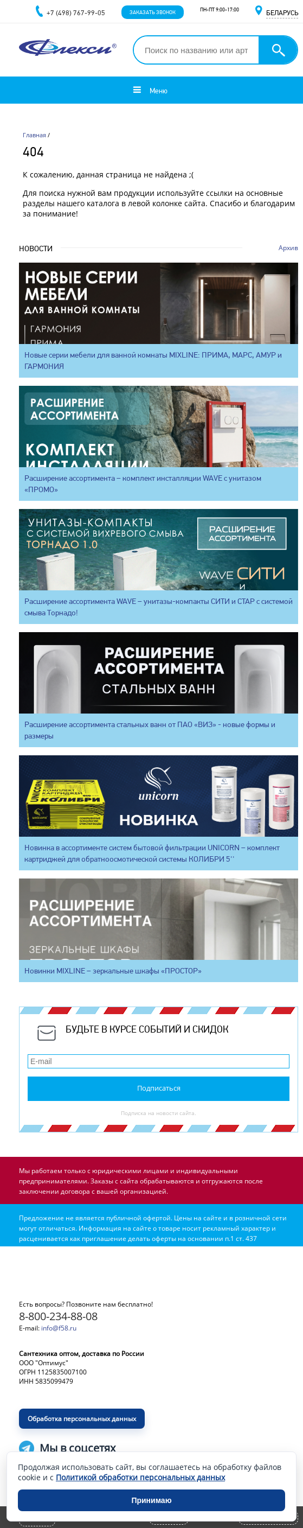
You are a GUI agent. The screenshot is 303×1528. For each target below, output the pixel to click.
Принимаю (151, 1500)
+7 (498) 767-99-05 (76, 13)
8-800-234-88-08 (58, 1316)
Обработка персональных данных (82, 1418)
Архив (288, 247)
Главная (34, 135)
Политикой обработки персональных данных (140, 1477)
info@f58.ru (58, 1328)
